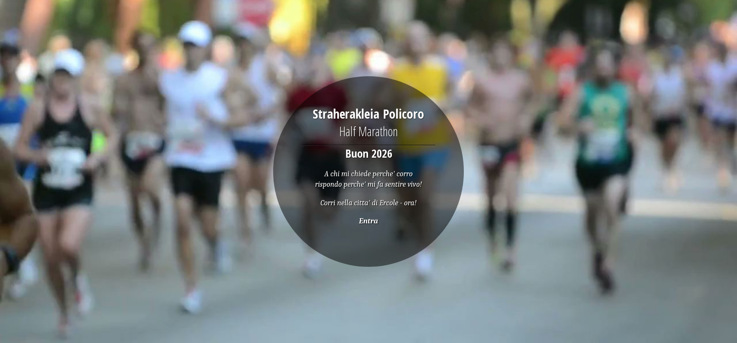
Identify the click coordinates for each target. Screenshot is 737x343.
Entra (368, 221)
